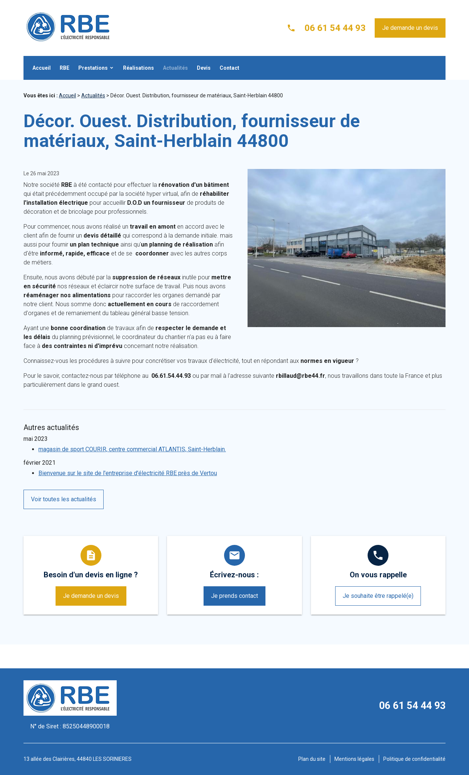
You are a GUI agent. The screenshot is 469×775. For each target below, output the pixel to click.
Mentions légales (354, 759)
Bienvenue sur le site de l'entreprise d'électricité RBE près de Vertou (127, 473)
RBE (64, 68)
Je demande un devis (410, 27)
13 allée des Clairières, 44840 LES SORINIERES (77, 759)
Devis (204, 68)
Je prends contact (234, 595)
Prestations (93, 68)
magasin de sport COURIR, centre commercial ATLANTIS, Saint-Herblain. (132, 449)
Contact (229, 68)
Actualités (175, 68)
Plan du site (311, 759)
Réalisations (138, 68)
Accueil (41, 68)
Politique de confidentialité (414, 759)
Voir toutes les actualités (63, 499)
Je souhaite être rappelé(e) (378, 595)
